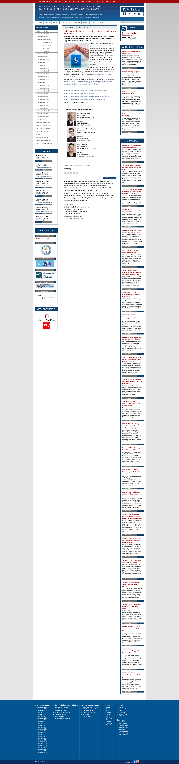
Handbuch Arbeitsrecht (61, 14)
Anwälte (101, 22)
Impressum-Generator (44, 17)
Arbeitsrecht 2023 (43, 54)
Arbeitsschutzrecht (88, 711)
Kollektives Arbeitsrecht (90, 712)
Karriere (108, 712)
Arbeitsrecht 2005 (43, 105)
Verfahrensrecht (87, 716)
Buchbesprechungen (61, 707)
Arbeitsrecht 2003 (43, 111)
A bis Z (108, 707)
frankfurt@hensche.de (44, 167)
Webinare (88, 17)
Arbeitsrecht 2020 (43, 62)
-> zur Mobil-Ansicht (42, 27)
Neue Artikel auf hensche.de (63, 712)
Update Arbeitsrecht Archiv (44, 143)
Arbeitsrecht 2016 (43, 74)
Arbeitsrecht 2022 (43, 57)
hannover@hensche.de (44, 185)
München (77, 22)
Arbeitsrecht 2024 (44, 39)
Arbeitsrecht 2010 (43, 91)
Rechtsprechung (47, 42)
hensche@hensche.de (84, 125)
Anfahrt (38, 161)
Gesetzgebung (46, 51)
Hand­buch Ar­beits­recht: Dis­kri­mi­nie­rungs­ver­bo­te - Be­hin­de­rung (84, 99)
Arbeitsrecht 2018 (43, 68)
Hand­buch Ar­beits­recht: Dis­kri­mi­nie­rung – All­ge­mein (81, 93)
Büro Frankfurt (123, 724)
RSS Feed (109, 718)
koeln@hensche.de (43, 193)
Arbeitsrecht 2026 (43, 34)
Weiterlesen (128, 68)
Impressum (122, 712)
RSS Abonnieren (110, 178)
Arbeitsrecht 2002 (43, 114)
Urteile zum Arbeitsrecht (91, 14)
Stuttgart (93, 22)
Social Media (110, 720)
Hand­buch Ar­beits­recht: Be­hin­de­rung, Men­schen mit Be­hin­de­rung (85, 90)
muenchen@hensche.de (45, 202)
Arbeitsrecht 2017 (43, 71)
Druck (107, 711)
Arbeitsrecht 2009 (43, 94)
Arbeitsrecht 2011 (43, 88)
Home (40, 14)
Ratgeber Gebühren (79, 17)
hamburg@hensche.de (44, 176)
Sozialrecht (86, 714)
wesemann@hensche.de (85, 156)
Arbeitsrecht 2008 (43, 97)
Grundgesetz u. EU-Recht (90, 707)
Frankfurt (47, 22)
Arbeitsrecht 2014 (43, 79)
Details (44, 161)
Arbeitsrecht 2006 (43, 102)
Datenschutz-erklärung (123, 715)
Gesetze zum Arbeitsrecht (76, 14)
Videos (38, 134)
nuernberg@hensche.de (45, 211)
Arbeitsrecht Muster (66, 17)
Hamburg (55, 22)
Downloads (109, 709)
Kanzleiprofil (96, 17)
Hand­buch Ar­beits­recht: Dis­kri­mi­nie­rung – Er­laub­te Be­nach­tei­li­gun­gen (87, 96)
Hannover (64, 22)
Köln (70, 22)
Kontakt (108, 714)
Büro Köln (122, 729)
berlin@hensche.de (43, 159)
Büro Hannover (123, 727)
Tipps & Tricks (55, 17)
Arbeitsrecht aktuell (49, 14)
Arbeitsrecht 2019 (43, 65)
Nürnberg (85, 22)
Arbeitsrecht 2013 (43, 82)
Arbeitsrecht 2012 (43, 85)
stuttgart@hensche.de (44, 220)
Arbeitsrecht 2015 (43, 77)
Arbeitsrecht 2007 (43, 99)
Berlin (40, 22)
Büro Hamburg (123, 725)
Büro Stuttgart (123, 735)
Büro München (123, 731)
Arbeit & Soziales (47, 45)
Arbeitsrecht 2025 (43, 37)
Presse (101, 14)
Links (107, 716)
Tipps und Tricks (41, 119)
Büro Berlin (122, 722)
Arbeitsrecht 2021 (43, 59)
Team (120, 711)
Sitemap (108, 722)
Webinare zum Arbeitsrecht (44, 140)
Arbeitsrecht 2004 (43, 108)
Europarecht (45, 48)
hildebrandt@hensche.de (85, 140)
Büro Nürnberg (123, 733)
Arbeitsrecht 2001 (43, 117)
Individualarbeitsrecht (89, 709)
